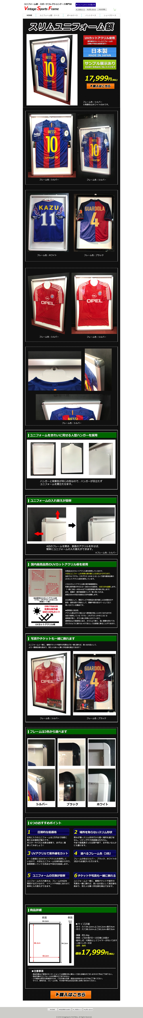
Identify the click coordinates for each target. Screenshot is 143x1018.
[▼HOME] (52, 1009)
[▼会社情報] (102, 9)
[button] (114, 9)
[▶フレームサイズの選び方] (86, 5)
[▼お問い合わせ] (91, 9)
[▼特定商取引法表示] (64, 1009)
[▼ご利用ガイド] (80, 9)
